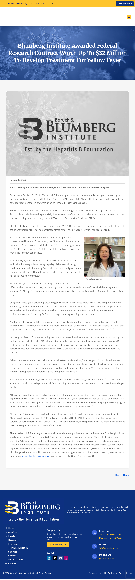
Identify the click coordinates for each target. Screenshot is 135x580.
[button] (53, 4)
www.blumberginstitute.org (36, 456)
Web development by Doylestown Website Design (110, 573)
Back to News (122, 475)
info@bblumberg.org (108, 548)
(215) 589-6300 (107, 559)
